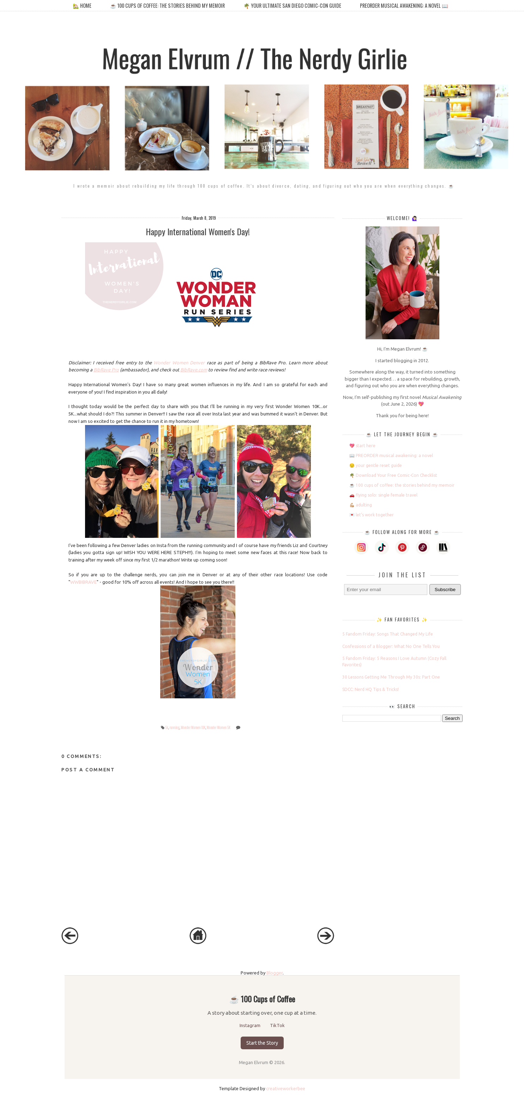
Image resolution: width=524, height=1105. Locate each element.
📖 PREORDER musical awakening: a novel (391, 455)
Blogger (274, 972)
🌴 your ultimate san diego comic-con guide (292, 5)
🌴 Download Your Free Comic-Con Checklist (393, 475)
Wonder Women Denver (179, 362)
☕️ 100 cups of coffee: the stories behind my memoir (167, 5)
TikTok (277, 1025)
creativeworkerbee (285, 1088)
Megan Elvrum (254, 1062)
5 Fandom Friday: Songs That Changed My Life (387, 634)
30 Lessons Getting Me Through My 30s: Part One (391, 677)
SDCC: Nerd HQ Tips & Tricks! (370, 689)
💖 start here (362, 445)
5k (166, 727)
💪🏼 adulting (360, 505)
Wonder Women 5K (218, 727)
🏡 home (82, 5)
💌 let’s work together (371, 514)
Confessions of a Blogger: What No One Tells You (391, 646)
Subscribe (445, 589)
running (174, 727)
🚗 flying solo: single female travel (383, 495)
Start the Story (262, 1043)
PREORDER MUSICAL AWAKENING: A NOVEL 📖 (404, 5)
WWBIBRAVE (83, 581)
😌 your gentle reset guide (375, 465)
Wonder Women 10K (193, 727)
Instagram (250, 1025)
